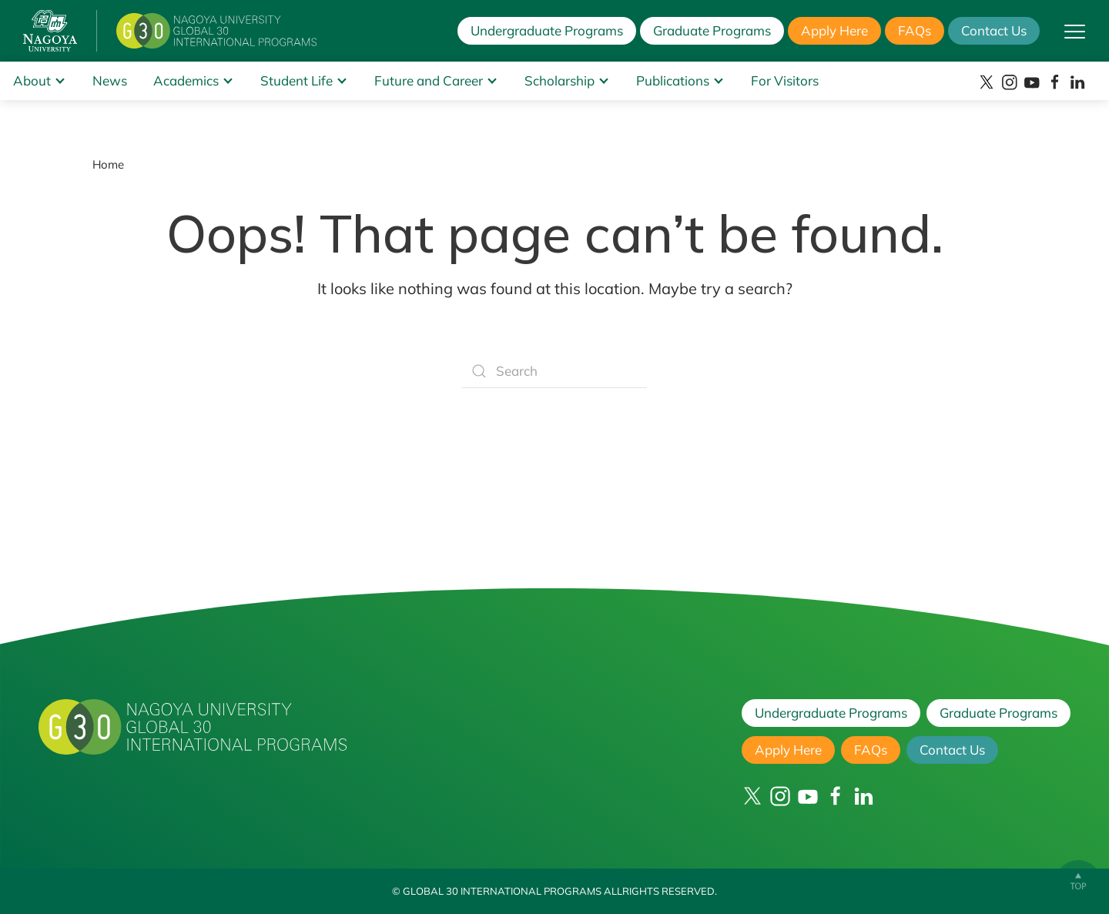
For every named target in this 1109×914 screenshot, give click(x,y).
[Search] (554, 371)
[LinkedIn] (1077, 82)
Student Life (296, 80)
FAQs (914, 30)
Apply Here (834, 30)
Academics (186, 80)
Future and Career (428, 80)
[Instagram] (1009, 82)
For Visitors (785, 80)
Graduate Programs (712, 30)
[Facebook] (1055, 82)
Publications (672, 80)
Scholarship (559, 80)
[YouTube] (1032, 82)
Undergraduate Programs (547, 30)
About (32, 80)
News (109, 80)
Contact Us (994, 30)
